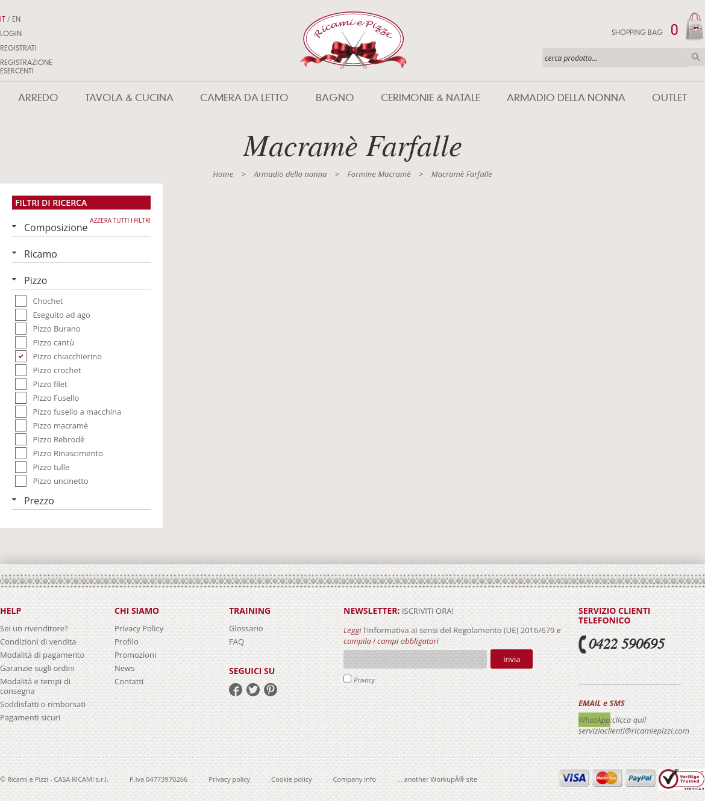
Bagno (335, 98)
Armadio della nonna (566, 98)
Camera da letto (244, 98)
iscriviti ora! (427, 610)
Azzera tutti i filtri (120, 220)
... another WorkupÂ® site (437, 779)
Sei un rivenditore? (34, 628)
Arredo (38, 98)
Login (11, 33)
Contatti (128, 681)
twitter (253, 689)
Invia (511, 659)
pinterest (270, 689)
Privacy (364, 679)
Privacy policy (229, 779)
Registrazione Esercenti (26, 66)
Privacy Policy (138, 628)
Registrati (18, 48)
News (124, 668)
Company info (355, 779)
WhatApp (594, 719)
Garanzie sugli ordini (37, 668)
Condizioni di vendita (38, 641)
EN (16, 19)
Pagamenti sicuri (30, 717)
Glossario (246, 628)
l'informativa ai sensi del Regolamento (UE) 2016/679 (459, 630)
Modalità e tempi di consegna (35, 686)
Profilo (126, 641)
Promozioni (135, 654)
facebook (235, 689)
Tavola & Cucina (129, 98)
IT (2, 19)
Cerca (696, 57)
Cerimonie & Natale (430, 98)
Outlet (669, 98)
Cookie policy (291, 779)
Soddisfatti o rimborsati (43, 704)
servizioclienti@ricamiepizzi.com (633, 730)
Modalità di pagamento (42, 654)
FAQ (236, 641)
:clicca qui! (628, 719)
